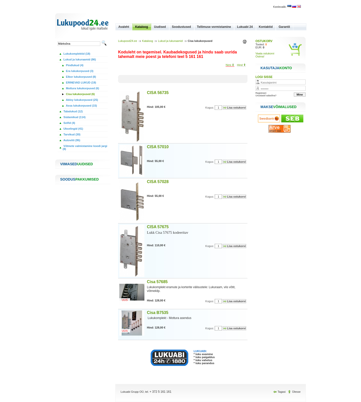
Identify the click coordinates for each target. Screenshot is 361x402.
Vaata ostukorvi (264, 53)
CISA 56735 (158, 93)
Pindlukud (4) (74, 65)
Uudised (160, 27)
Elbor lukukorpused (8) (80, 76)
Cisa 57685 (157, 282)
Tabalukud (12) (73, 111)
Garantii (284, 27)
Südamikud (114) (74, 117)
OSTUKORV (264, 41)
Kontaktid (266, 27)
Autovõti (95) (71, 140)
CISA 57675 (158, 227)
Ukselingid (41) (73, 128)
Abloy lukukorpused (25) (81, 99)
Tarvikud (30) (71, 134)
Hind (241, 64)
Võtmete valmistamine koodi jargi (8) (85, 147)
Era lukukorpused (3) (79, 70)
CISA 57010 (158, 147)
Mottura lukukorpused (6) (82, 88)
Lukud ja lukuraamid (170, 40)
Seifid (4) (69, 122)
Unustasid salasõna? (266, 95)
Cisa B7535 (157, 312)
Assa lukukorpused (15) (81, 105)
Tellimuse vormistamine (214, 27)
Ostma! (259, 56)
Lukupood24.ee (127, 40)
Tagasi (279, 391)
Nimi (230, 64)
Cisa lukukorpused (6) (80, 94)
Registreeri (260, 93)
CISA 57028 (158, 182)
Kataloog (141, 27)
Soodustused (181, 27)
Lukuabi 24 (245, 27)
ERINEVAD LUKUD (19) (80, 82)
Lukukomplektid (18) (76, 53)
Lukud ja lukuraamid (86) (79, 59)
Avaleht (123, 27)
